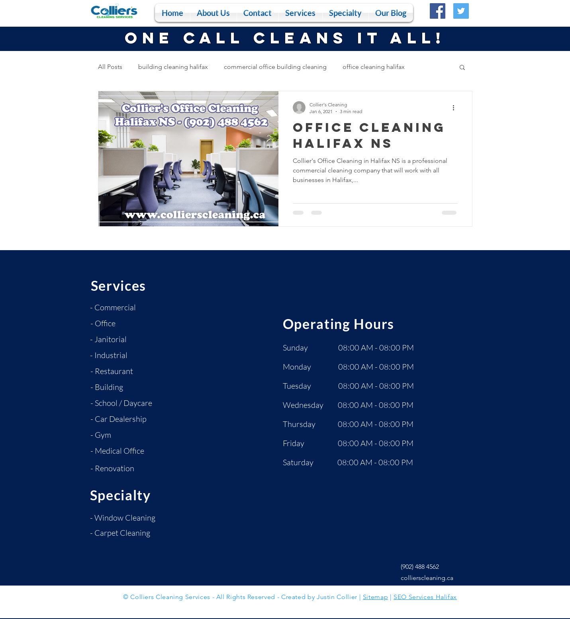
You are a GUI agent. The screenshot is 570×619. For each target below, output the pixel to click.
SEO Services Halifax (425, 597)
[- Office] (118, 323)
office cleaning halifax (374, 67)
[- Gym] (118, 435)
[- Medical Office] (119, 451)
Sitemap (375, 597)
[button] (300, 13)
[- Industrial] (118, 355)
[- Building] (118, 387)
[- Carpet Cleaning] (121, 533)
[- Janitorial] (118, 339)
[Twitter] (461, 11)
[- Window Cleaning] (123, 517)
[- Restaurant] (118, 371)
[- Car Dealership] (120, 419)
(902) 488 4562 (420, 566)
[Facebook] (437, 11)
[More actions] (456, 107)
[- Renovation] (118, 468)
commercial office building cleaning (275, 67)
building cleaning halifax (173, 67)
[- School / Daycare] (124, 403)
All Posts (110, 67)
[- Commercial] (118, 307)
